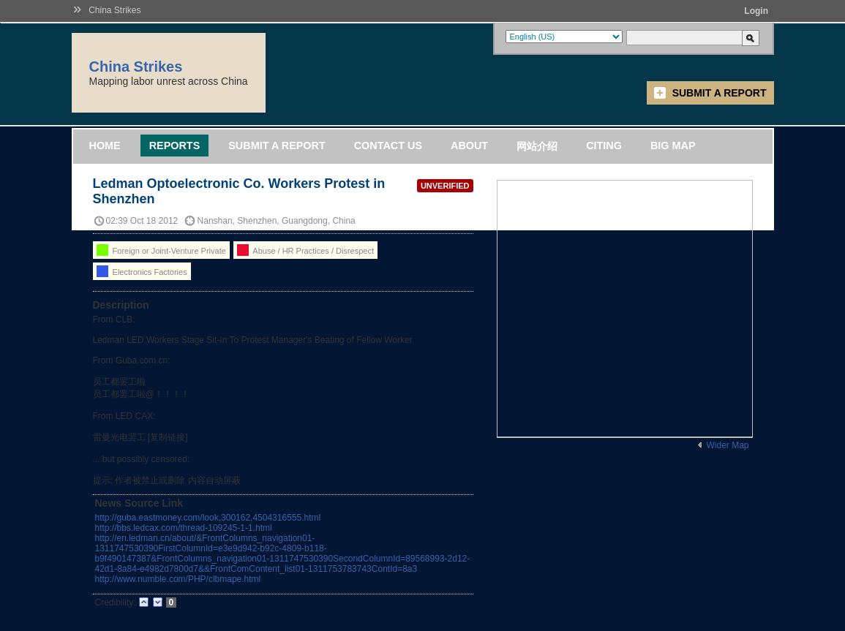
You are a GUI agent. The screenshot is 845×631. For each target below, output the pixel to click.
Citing (604, 145)
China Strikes (114, 10)
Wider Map (727, 445)
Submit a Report (719, 93)
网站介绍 (537, 146)
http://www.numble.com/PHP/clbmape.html (178, 579)
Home (105, 145)
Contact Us (388, 145)
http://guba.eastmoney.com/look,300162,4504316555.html (208, 518)
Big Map (673, 145)
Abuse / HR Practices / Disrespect (305, 250)
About (469, 145)
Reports (174, 145)
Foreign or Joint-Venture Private (161, 250)
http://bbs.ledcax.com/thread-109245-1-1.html (183, 528)
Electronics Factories (142, 271)
